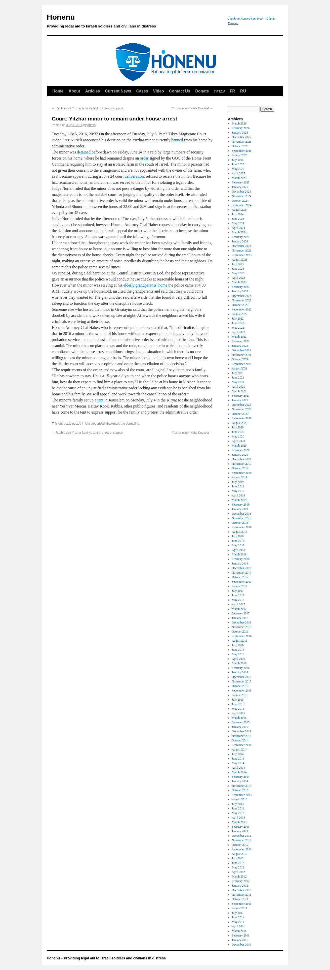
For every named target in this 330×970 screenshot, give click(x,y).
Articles (92, 91)
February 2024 (241, 237)
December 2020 (241, 404)
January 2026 (240, 132)
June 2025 (238, 164)
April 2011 (238, 926)
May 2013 (238, 813)
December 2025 (241, 137)
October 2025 (240, 146)
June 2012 (238, 863)
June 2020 (238, 432)
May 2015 (238, 708)
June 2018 (238, 541)
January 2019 (240, 509)
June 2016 (238, 649)
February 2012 (241, 881)
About (74, 91)
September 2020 (242, 418)
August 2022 (240, 314)
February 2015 (241, 722)
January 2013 (240, 831)
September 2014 (242, 745)
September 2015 (242, 690)
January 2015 (240, 727)
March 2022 (239, 336)
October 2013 (240, 790)
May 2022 (238, 327)
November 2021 (242, 355)
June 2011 (238, 917)
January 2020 (240, 454)
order (144, 158)
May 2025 (238, 169)
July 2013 (238, 804)
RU (243, 91)
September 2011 (242, 903)
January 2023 (240, 291)
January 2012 (240, 885)
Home (57, 91)
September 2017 (242, 581)
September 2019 (242, 473)
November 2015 (242, 681)
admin (91, 125)
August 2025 (240, 155)
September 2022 (242, 309)
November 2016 (242, 627)
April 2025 (238, 173)
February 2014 (241, 776)
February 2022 (241, 341)
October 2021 (240, 359)
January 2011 (240, 940)
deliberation (134, 176)
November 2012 (242, 840)
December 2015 (241, 677)
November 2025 (242, 141)
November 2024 (242, 196)
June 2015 (238, 704)
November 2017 (242, 572)
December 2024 (241, 191)
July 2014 (238, 754)
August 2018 (240, 532)
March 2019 (239, 500)
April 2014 (238, 767)
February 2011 (241, 935)
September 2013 (242, 795)
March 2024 (239, 232)
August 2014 (240, 749)
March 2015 (239, 717)
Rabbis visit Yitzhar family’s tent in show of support (87, 108)
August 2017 (240, 586)
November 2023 (242, 250)
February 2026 (241, 128)
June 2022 (238, 323)
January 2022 (240, 346)
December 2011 (241, 890)
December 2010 (241, 944)
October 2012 (240, 845)
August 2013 (240, 799)
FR (232, 91)
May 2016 (238, 654)
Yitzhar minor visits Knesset (192, 108)
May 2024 (238, 223)
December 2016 (241, 622)
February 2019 (241, 504)
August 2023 (240, 259)
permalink (132, 423)
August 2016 (240, 640)
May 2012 (238, 867)
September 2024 (242, 205)
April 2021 (238, 386)
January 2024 (240, 241)
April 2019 (238, 495)
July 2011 (238, 913)
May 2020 (238, 436)
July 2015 (238, 699)
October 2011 (240, 899)
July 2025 (238, 160)
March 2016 (239, 663)
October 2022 (240, 305)
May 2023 (238, 273)
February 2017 (241, 613)
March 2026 (239, 123)
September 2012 (242, 849)
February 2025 (241, 182)
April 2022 (238, 332)
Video (158, 91)
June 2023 (238, 268)
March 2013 (239, 822)
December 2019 (241, 459)
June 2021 (238, 377)
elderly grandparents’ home (145, 285)
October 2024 (240, 200)
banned (177, 140)
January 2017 (240, 618)
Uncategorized (95, 423)
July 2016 (238, 645)
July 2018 (238, 536)
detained (84, 152)
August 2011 (239, 908)
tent (100, 400)
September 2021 (242, 364)
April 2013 (238, 817)
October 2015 (240, 686)
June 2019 (238, 486)
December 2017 (241, 568)
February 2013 (241, 826)
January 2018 (240, 563)
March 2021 (239, 391)
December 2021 (241, 350)
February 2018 (241, 559)
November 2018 (242, 518)
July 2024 (238, 214)
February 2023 (241, 287)
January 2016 (240, 672)
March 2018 (239, 554)
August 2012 (240, 854)
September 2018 (242, 527)
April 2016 (238, 659)
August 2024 (240, 209)
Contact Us (179, 91)
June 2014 (238, 758)
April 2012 (238, 872)
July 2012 (238, 858)
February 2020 (241, 450)
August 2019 (240, 477)
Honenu (135, 22)
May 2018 (238, 545)
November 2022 (242, 300)
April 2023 (238, 277)
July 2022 (238, 318)
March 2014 (239, 772)
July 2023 (238, 264)
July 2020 (238, 427)
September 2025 (242, 150)
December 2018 (241, 513)
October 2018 (240, 522)
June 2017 (238, 595)
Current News (118, 91)
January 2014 (240, 781)
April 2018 (238, 550)
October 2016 (240, 631)
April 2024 (238, 228)
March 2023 (239, 282)
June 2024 (238, 219)
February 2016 (241, 668)
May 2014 (238, 763)
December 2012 (241, 835)
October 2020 (240, 414)
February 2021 (241, 395)
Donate (202, 91)
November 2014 (242, 736)
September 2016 (242, 636)
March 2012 (239, 876)
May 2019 (238, 491)
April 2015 (238, 713)
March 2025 (239, 178)
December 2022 (241, 296)
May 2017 (238, 600)
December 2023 (241, 246)
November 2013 (242, 786)
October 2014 (240, 740)
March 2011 (239, 931)
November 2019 (242, 463)
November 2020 (242, 409)
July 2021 (238, 373)
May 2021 (238, 382)
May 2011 (238, 922)
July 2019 (238, 482)
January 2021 (240, 400)
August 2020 (240, 423)
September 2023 (242, 255)
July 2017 (238, 590)
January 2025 (240, 187)
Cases (142, 91)
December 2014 (241, 731)
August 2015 (240, 695)
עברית (219, 91)
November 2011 (241, 894)
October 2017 (240, 577)
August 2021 (240, 368)
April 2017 (238, 604)
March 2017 (239, 609)
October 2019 (240, 468)
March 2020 (239, 445)
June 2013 (238, 808)
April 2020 (238, 441)
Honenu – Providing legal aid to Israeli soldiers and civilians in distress (106, 958)
